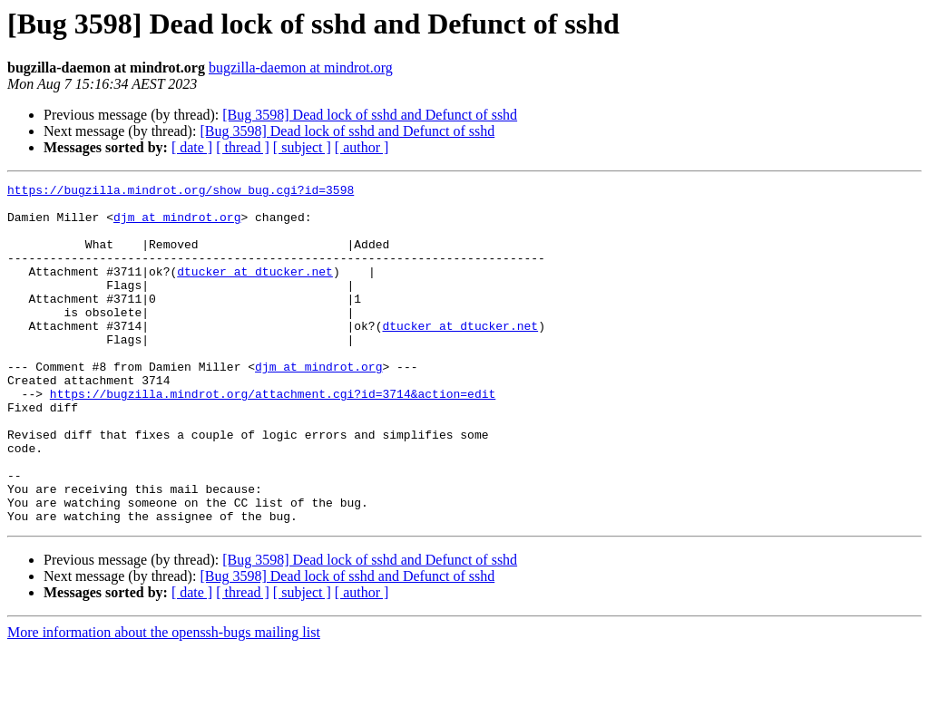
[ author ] (362, 147)
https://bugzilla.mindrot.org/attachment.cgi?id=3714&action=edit (272, 437)
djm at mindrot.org (176, 225)
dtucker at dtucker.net (255, 290)
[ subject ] (302, 147)
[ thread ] (242, 147)
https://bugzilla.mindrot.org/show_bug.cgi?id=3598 (180, 192)
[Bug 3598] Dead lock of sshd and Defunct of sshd (369, 114)
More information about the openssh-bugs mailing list (163, 700)
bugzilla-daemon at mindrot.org (301, 67)
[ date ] (191, 147)
